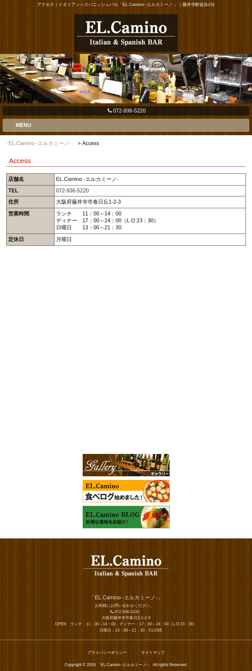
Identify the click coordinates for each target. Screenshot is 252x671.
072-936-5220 (126, 110)
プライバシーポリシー (107, 652)
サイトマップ (153, 652)
